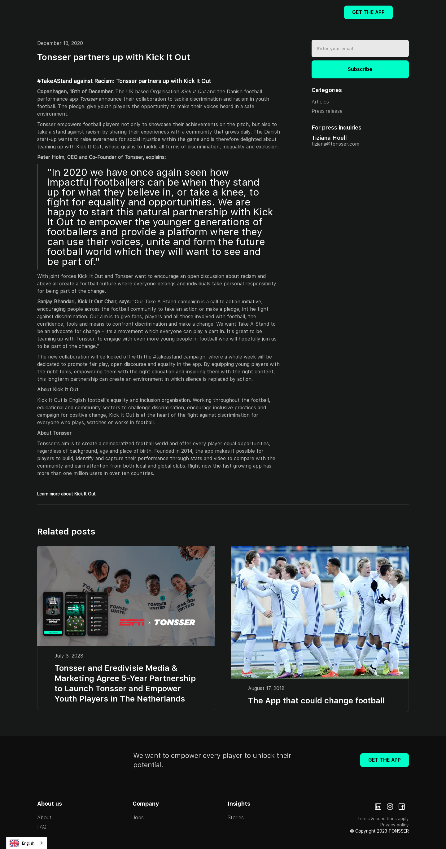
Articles (320, 102)
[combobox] (26, 843)
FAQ (41, 827)
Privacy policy (394, 824)
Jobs (138, 817)
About (44, 817)
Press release (327, 111)
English (22, 843)
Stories (236, 817)
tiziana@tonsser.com (335, 144)
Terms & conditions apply (383, 818)
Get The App (368, 12)
